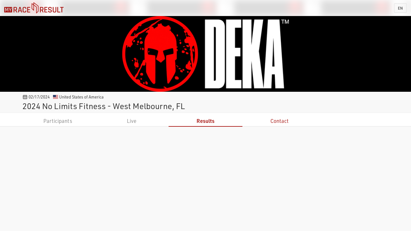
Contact (279, 120)
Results (205, 120)
